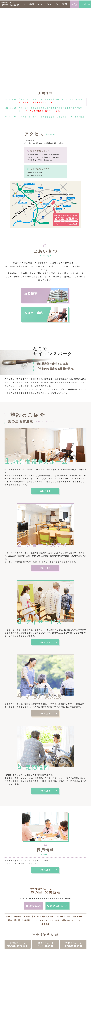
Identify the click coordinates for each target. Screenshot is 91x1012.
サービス (40, 4)
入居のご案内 (30, 917)
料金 (57, 4)
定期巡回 (26, 920)
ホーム (23, 4)
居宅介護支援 (14, 920)
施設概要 (32, 4)
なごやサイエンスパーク (43, 920)
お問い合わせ (74, 4)
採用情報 (64, 4)
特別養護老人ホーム (46, 917)
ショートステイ (64, 917)
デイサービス (79, 917)
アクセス (49, 4)
